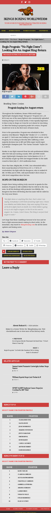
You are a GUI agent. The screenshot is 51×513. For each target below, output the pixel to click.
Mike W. (16, 370)
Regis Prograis (29, 255)
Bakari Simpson (13, 251)
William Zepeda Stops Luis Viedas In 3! (26, 377)
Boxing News (27, 251)
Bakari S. (7, 60)
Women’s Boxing (29, 30)
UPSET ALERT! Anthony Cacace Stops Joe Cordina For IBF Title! (27, 389)
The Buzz (13, 39)
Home (4, 30)
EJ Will (15, 392)
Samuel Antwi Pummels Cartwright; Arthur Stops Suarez (30, 367)
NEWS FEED (4, 39)
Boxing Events (14, 30)
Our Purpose (43, 30)
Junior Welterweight (12, 255)
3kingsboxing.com (28, 225)
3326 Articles (33, 325)
